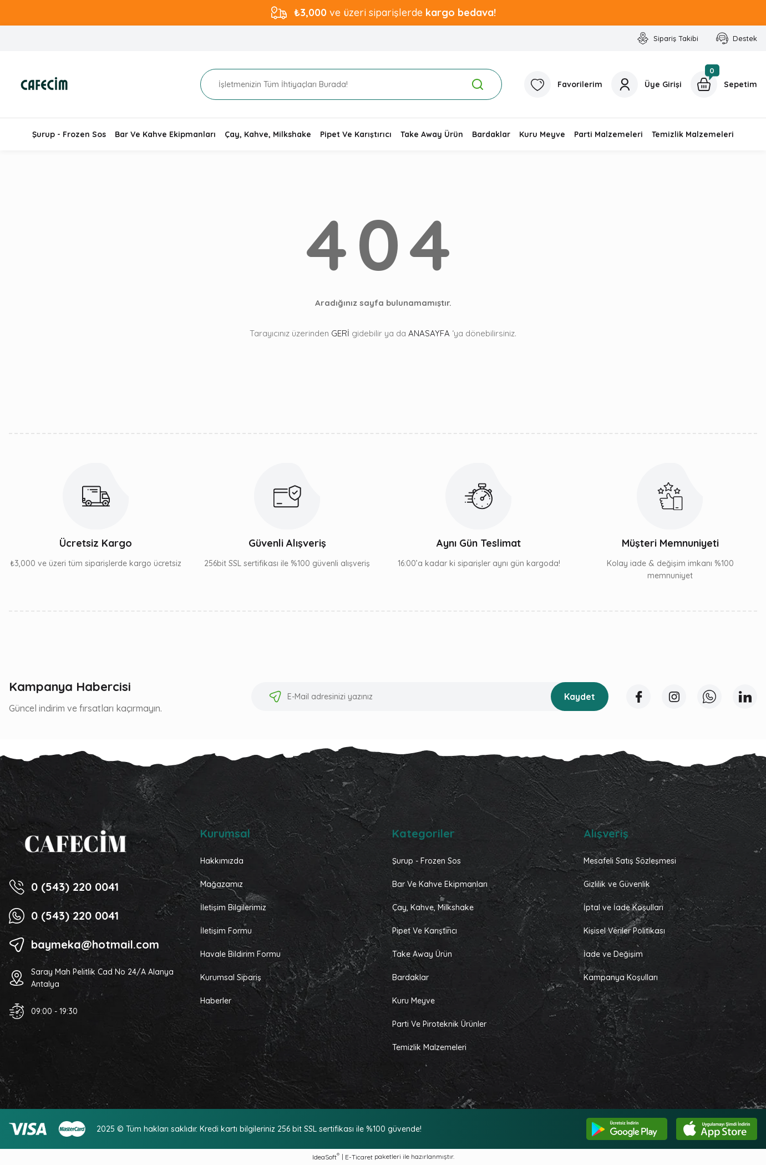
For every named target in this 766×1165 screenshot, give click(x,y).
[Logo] (44, 84)
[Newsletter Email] (429, 696)
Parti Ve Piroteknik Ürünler (439, 1024)
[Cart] (724, 84)
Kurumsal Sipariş (230, 977)
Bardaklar (410, 977)
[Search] (350, 84)
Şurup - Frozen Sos (426, 861)
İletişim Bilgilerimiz (233, 907)
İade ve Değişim (613, 954)
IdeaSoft (325, 1156)
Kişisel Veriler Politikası (624, 931)
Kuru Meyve (413, 1001)
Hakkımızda (222, 861)
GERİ (340, 333)
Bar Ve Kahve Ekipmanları (440, 884)
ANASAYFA (429, 333)
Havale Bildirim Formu (240, 954)
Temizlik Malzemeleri (429, 1047)
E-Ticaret (359, 1157)
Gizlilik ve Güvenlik (617, 884)
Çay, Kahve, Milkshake (433, 907)
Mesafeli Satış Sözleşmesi (630, 861)
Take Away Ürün (422, 954)
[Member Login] (646, 84)
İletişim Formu (226, 931)
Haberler (215, 1001)
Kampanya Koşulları (621, 977)
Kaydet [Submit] (579, 696)
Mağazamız (221, 884)
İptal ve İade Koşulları (623, 907)
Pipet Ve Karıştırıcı (424, 931)
